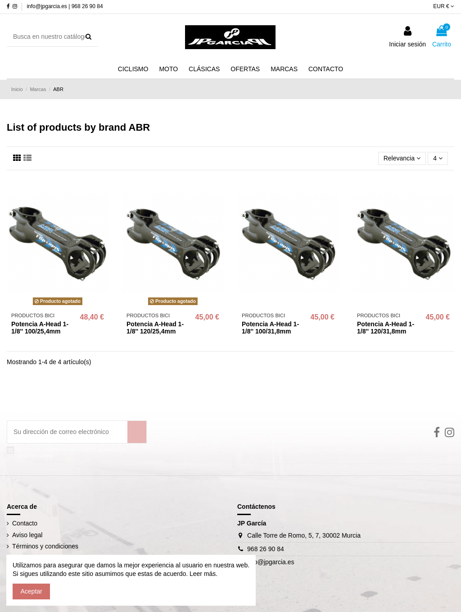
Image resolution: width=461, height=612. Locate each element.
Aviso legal (27, 535)
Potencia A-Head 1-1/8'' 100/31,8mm (270, 327)
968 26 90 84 (265, 549)
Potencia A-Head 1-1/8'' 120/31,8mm (385, 327)
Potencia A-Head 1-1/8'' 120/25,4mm (155, 327)
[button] (284, 69)
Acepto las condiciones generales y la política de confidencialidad (71, 452)
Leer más (202, 573)
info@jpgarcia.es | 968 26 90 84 (65, 6)
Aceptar (31, 591)
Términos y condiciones (45, 546)
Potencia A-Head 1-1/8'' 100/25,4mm (39, 327)
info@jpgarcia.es (270, 562)
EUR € (443, 6)
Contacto (24, 523)
